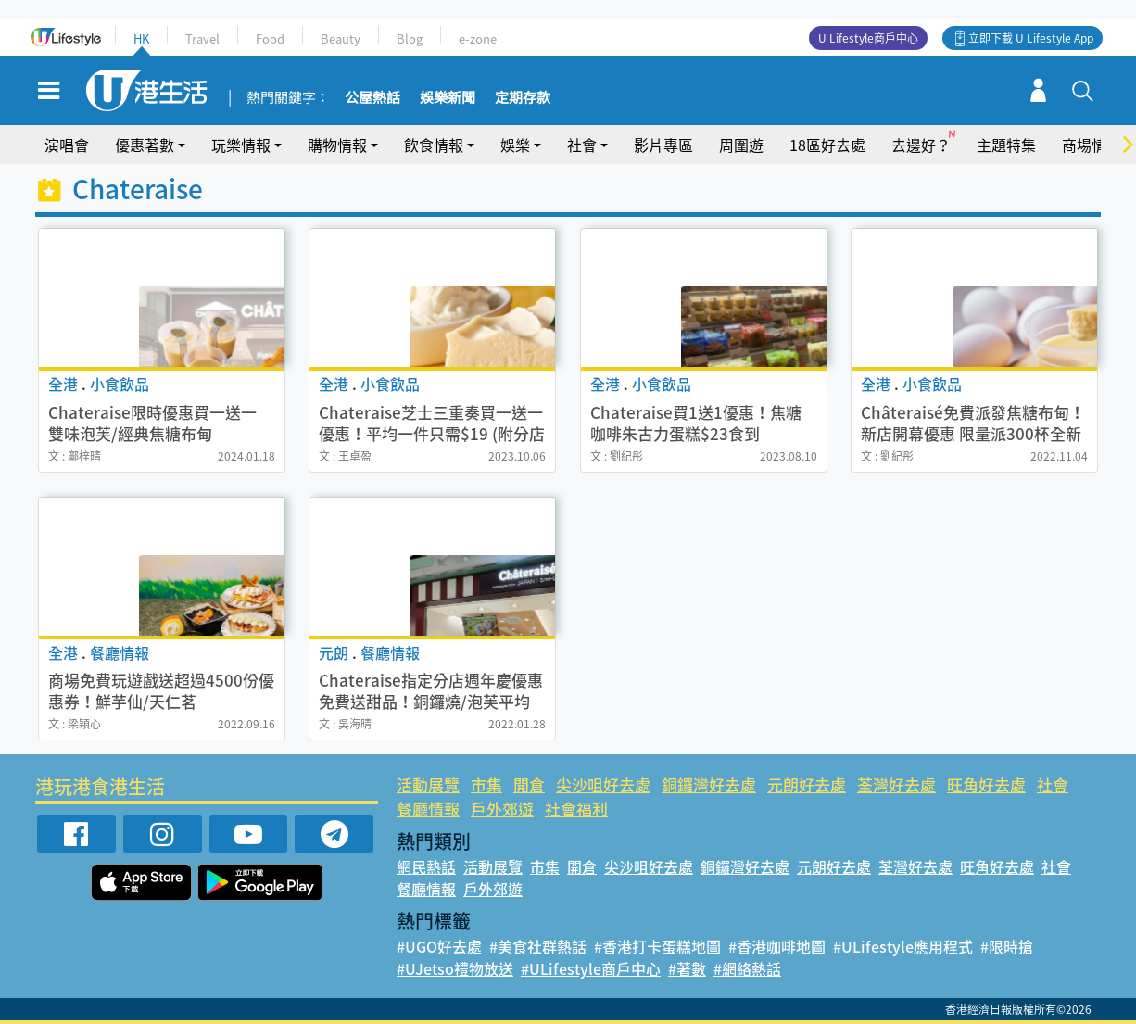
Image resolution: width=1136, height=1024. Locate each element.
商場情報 (1091, 144)
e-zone (478, 38)
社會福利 (576, 808)
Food (270, 38)
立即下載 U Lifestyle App (1030, 38)
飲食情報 (433, 144)
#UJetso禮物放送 (455, 968)
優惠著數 (144, 144)
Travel (202, 38)
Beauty (340, 38)
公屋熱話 (372, 98)
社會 (582, 144)
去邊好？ (921, 144)
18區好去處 (827, 144)
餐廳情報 (428, 808)
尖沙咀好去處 (603, 784)
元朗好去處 (806, 784)
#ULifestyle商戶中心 (591, 968)
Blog (410, 38)
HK (141, 38)
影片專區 (663, 144)
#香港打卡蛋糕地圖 (657, 946)
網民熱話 (426, 866)
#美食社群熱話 (538, 946)
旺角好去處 (986, 784)
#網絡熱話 (747, 968)
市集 (486, 784)
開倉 (529, 784)
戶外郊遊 (502, 808)
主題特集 (1006, 144)
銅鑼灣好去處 (709, 784)
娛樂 (515, 144)
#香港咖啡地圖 (777, 946)
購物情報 (337, 144)
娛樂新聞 (447, 98)
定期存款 (522, 98)
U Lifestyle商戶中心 (868, 38)
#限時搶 (1006, 946)
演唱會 (66, 144)
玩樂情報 (241, 144)
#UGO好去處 (439, 946)
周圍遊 (741, 144)
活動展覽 (428, 784)
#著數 (687, 968)
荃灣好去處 (896, 784)
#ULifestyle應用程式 (903, 946)
